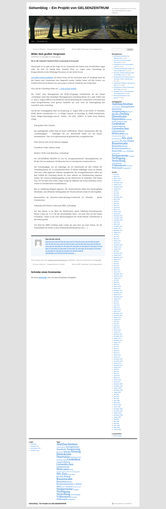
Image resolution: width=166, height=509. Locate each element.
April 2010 (117, 375)
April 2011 (117, 351)
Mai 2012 (116, 324)
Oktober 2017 (117, 228)
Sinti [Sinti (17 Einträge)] (119, 151)
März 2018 (117, 224)
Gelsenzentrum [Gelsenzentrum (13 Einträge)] (118, 131)
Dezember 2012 (118, 313)
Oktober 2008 (117, 413)
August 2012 (117, 319)
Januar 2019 (117, 214)
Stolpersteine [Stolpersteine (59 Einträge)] (120, 155)
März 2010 (117, 377)
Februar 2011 (117, 355)
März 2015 (117, 270)
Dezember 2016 (118, 245)
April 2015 (117, 268)
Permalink (98, 260)
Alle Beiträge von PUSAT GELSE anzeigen (60, 253)
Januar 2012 (117, 332)
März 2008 (117, 427)
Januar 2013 (117, 311)
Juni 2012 (116, 321)
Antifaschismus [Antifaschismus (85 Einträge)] (122, 104)
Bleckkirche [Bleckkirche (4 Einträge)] (129, 112)
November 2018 (118, 218)
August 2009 (117, 392)
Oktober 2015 (117, 255)
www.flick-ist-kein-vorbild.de (42, 78)
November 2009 (118, 386)
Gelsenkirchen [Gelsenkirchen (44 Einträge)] (120, 128)
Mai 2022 (116, 195)
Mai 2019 (116, 205)
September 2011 (118, 340)
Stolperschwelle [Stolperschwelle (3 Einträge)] (116, 153)
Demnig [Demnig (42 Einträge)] (124, 113)
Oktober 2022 (117, 184)
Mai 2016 (116, 251)
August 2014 (117, 278)
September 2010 (118, 365)
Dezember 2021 (118, 197)
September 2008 (118, 415)
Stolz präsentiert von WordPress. (123, 503)
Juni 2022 (116, 193)
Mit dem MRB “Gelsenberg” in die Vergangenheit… (88, 49)
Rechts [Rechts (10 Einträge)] (125, 146)
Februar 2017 (117, 241)
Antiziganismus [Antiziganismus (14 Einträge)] (128, 106)
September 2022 (118, 187)
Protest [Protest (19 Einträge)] (130, 141)
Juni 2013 (116, 301)
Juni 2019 (116, 203)
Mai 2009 (116, 398)
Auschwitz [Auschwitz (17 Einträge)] (117, 109)
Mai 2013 (116, 303)
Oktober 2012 (117, 317)
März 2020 (117, 199)
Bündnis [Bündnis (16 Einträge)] (115, 114)
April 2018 (117, 222)
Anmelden (33, 444)
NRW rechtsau (118, 436)
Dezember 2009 (118, 384)
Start (32, 41)
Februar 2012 (117, 330)
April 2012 (117, 326)
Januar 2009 (117, 407)
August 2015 (117, 259)
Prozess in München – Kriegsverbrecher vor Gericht (48, 49)
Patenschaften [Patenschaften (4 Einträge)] (116, 141)
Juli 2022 (116, 191)
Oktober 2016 (117, 247)
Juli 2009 (116, 394)
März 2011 (117, 353)
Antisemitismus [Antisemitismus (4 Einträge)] (116, 107)
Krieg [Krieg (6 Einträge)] (126, 134)
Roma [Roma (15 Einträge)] (114, 151)
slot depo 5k (91, 248)
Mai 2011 (116, 348)
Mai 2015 (116, 265)
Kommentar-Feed (35, 448)
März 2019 (117, 209)
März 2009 (117, 402)
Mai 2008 (116, 423)
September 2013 (118, 297)
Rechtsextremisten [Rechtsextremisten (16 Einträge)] (120, 148)
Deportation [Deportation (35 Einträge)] (118, 118)
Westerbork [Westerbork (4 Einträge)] (129, 166)
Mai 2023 (116, 174)
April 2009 (117, 400)
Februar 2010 (117, 380)
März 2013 (117, 307)
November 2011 (118, 336)
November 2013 (118, 292)
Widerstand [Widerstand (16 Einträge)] (117, 168)
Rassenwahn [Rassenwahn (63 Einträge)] (120, 143)
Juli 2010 (116, 369)
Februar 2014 (117, 286)
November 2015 (118, 253)
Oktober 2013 (117, 294)
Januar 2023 (117, 180)
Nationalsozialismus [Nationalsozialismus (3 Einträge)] (117, 136)
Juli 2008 (116, 419)
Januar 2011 (117, 357)
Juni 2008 (116, 421)
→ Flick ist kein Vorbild (67, 89)
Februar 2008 (117, 429)
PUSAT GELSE (55, 57)
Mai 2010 (116, 373)
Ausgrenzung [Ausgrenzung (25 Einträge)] (118, 111)
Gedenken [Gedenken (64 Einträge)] (118, 123)
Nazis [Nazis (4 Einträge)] (123, 136)
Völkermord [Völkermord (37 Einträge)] (119, 165)
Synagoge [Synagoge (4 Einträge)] (131, 156)
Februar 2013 (117, 309)
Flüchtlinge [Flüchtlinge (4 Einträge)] (128, 119)
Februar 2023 (117, 178)
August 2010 (117, 367)
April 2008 (117, 425)
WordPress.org (35, 450)
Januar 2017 (117, 243)
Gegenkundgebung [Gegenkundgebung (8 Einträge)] (118, 126)
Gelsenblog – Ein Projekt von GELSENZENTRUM (69, 8)
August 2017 (117, 232)
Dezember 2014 (118, 274)
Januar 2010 (117, 382)
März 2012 (117, 328)
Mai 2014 (116, 282)
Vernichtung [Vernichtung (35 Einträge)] (118, 160)
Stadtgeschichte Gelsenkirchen (57, 260)
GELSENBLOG (42, 41)
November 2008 (118, 411)
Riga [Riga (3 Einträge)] (130, 148)
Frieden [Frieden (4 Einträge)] (114, 121)
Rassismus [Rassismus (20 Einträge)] (117, 146)
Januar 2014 (117, 288)
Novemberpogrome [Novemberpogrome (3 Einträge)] (116, 138)
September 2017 (118, 230)
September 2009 (118, 390)
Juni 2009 (116, 396)
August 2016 (117, 249)
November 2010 (118, 361)
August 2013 (117, 299)
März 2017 (117, 238)
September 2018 (118, 220)
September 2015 (118, 257)
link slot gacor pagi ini (52, 241)
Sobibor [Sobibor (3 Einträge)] (124, 151)
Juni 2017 (116, 236)
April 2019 (117, 207)
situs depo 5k (59, 246)
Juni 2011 (116, 346)
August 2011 (117, 342)
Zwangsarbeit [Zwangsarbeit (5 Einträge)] (126, 168)
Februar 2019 (117, 211)
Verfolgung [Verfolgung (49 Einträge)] (118, 158)
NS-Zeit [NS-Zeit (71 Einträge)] (127, 138)
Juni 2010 (116, 371)
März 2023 (117, 176)
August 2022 (117, 189)
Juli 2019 (116, 201)
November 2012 (118, 315)
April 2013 (117, 305)
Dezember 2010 (118, 359)
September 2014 (118, 276)
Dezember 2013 (118, 290)
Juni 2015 (116, 263)
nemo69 (74, 251)
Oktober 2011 (117, 338)
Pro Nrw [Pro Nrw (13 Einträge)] (123, 141)
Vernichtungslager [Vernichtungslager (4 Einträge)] (117, 163)
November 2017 (118, 226)
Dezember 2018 (118, 216)
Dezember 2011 (118, 334)
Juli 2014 (116, 280)
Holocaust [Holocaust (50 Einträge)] (118, 133)
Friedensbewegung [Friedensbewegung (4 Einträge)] (121, 121)
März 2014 (117, 284)
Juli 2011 (116, 344)
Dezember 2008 (118, 409)
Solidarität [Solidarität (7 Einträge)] (129, 151)
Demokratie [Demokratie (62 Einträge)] (119, 116)
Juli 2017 (116, 234)
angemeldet (43, 277)
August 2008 (117, 417)
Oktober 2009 (117, 388)
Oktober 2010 (117, 363)
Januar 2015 (117, 272)
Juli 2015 (116, 261)
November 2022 (118, 182)
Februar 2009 (117, 404)
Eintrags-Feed (34, 446)
